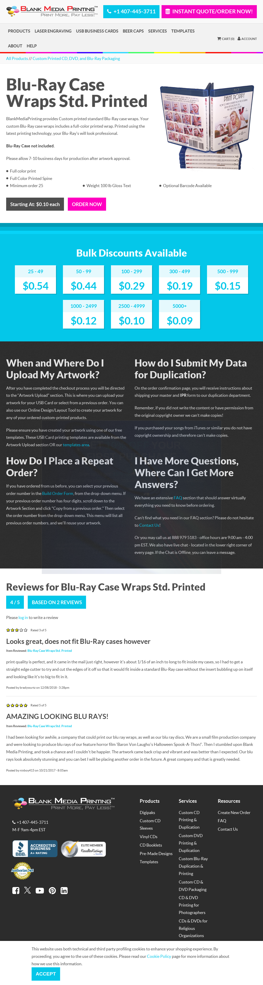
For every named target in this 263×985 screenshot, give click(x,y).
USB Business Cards (97, 30)
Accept (46, 974)
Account (247, 38)
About (15, 45)
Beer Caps (133, 30)
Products (19, 30)
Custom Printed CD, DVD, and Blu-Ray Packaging (76, 58)
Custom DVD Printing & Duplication (191, 843)
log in (23, 617)
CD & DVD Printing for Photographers (192, 905)
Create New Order (234, 812)
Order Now (87, 204)
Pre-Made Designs (156, 853)
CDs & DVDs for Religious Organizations (193, 928)
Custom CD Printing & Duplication (189, 820)
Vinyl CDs (148, 836)
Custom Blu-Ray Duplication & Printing (193, 866)
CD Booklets (151, 844)
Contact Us (228, 829)
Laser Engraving (53, 30)
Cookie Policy (159, 956)
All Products (17, 58)
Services (157, 30)
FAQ (222, 820)
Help (32, 45)
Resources (229, 801)
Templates (183, 30)
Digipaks (147, 812)
